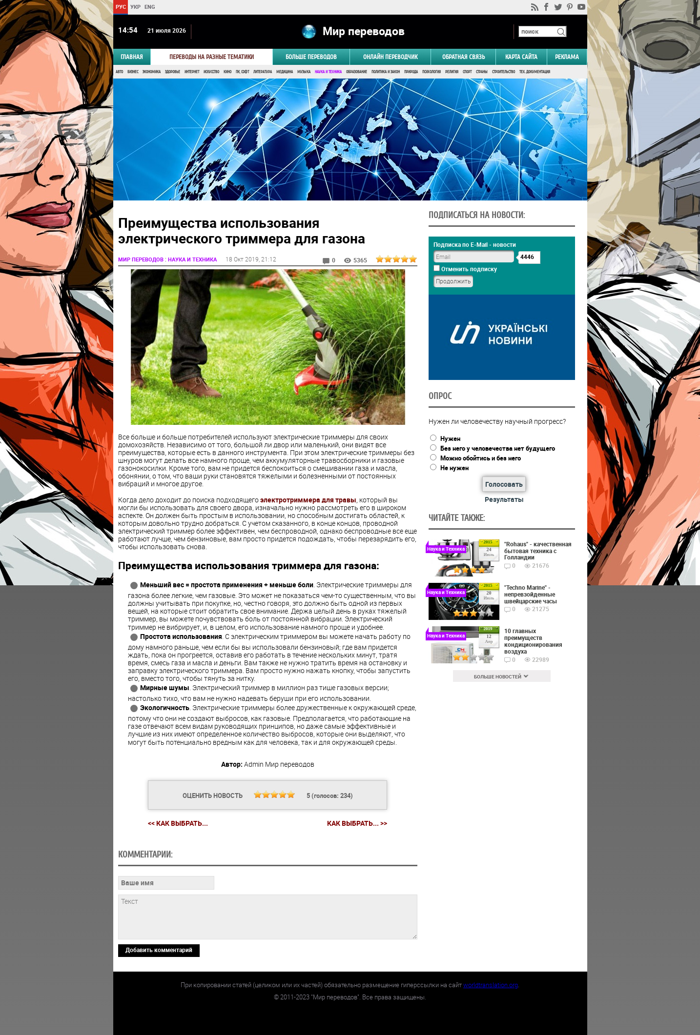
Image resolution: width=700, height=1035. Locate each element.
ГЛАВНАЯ (132, 56)
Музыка (303, 72)
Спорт (467, 72)
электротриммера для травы (308, 499)
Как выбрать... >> (357, 823)
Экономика (152, 72)
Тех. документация (534, 72)
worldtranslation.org (490, 984)
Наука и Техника (328, 72)
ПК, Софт (242, 72)
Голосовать (504, 484)
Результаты (504, 499)
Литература (262, 72)
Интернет (192, 72)
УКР (135, 6)
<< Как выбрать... (178, 823)
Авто (119, 72)
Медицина (284, 72)
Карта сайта (521, 56)
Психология (431, 72)
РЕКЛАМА (567, 56)
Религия (451, 72)
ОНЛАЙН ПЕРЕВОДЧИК (390, 56)
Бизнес (132, 72)
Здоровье (172, 72)
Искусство (211, 72)
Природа (411, 72)
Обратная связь (463, 56)
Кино (227, 72)
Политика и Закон (385, 72)
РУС (120, 6)
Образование (356, 72)
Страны (482, 72)
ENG (149, 6)
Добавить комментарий (158, 950)
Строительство (503, 72)
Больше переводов (311, 56)
